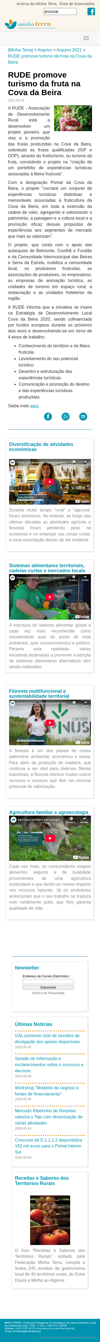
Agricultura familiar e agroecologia (48, 812)
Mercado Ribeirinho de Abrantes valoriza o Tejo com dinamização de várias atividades (48, 1117)
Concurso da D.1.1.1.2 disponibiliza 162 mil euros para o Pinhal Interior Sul (48, 1146)
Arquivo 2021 (69, 50)
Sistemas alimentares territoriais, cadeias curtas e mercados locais (47, 568)
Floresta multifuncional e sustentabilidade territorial (39, 693)
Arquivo (44, 50)
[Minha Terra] (20, 50)
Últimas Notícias (33, 1024)
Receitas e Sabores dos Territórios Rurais (42, 1180)
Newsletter (27, 967)
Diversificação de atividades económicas (41, 447)
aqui (34, 406)
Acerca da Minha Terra (37, 3)
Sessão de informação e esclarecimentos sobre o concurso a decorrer (49, 1064)
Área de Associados (77, 3)
